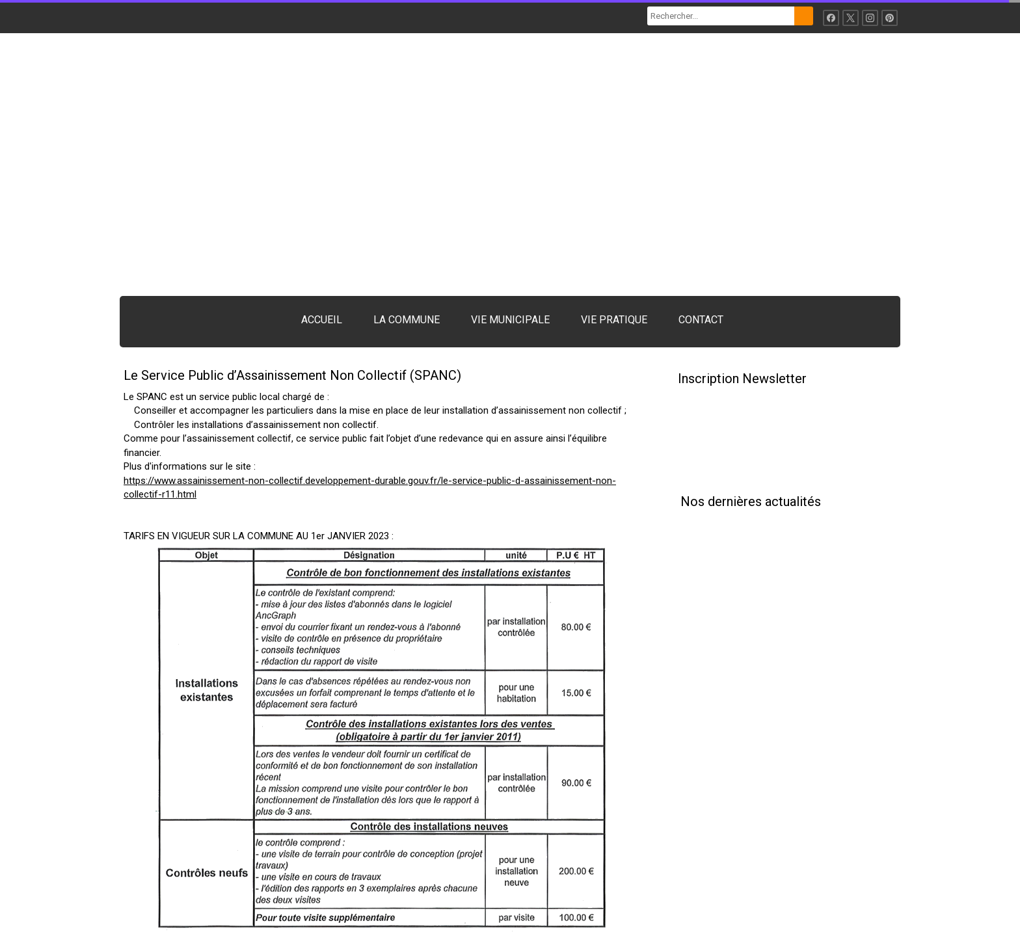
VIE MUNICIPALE (510, 320)
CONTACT (700, 320)
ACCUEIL (321, 320)
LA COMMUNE (406, 320)
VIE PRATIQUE (614, 320)
